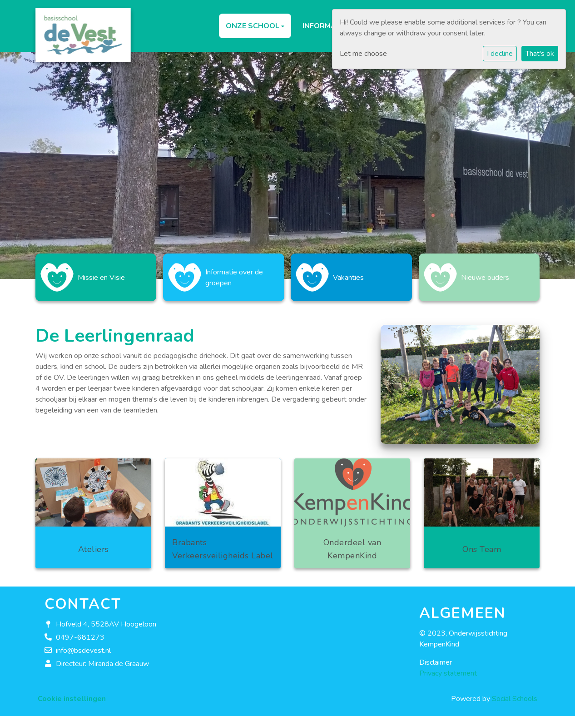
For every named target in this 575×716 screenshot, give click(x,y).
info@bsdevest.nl (83, 646)
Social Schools (514, 694)
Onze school (253, 26)
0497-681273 (80, 633)
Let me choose (363, 54)
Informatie (325, 26)
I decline (500, 54)
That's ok (539, 54)
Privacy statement (448, 669)
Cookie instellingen (72, 694)
